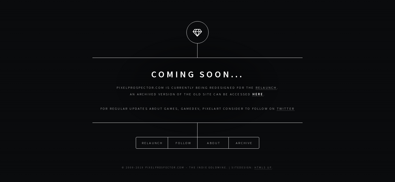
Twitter (285, 108)
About (213, 143)
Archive (244, 143)
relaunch (266, 87)
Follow (183, 143)
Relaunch (152, 143)
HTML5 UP (263, 167)
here (258, 94)
